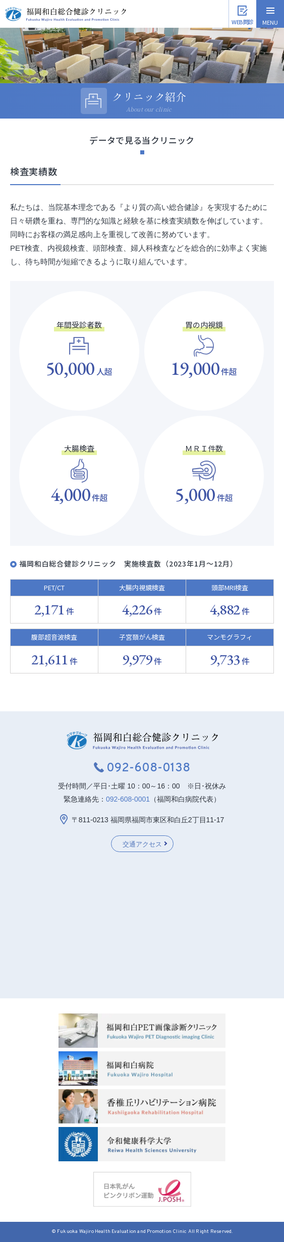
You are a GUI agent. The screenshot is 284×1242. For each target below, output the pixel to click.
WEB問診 (243, 22)
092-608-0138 (148, 768)
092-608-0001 (128, 799)
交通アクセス (142, 844)
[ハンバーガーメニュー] (270, 14)
